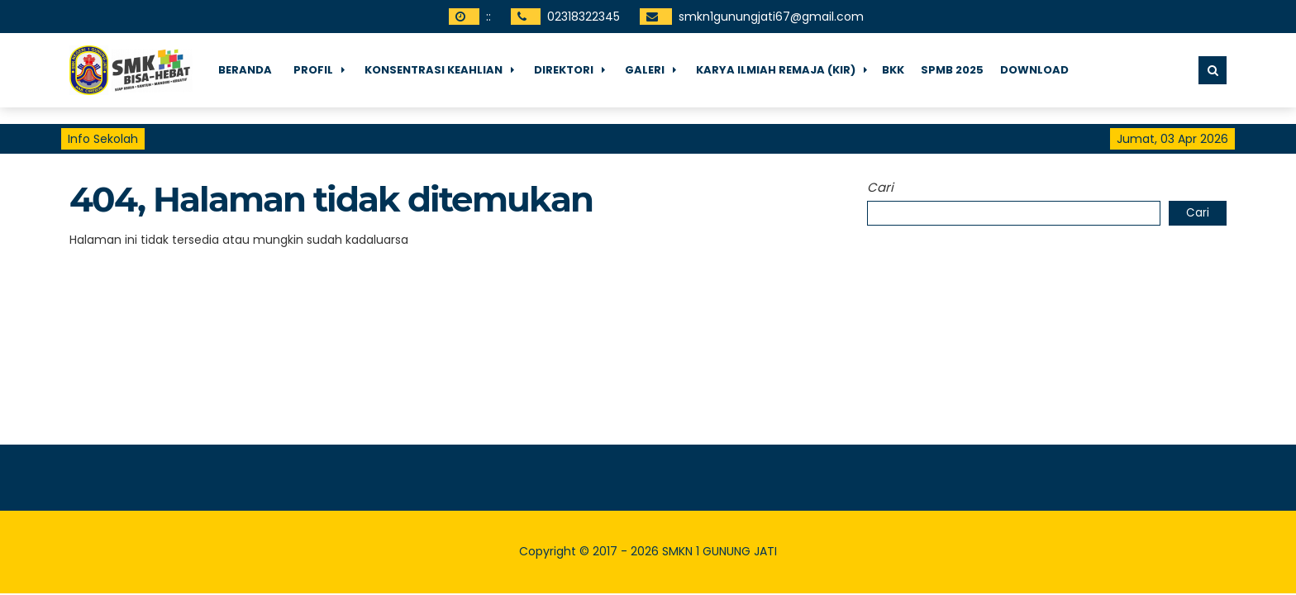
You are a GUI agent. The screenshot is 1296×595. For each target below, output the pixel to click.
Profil (313, 70)
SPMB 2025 (952, 70)
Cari (880, 187)
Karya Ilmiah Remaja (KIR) (775, 70)
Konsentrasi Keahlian (433, 70)
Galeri (645, 70)
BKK (893, 70)
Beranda (245, 70)
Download (1034, 70)
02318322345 (583, 16)
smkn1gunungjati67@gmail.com (771, 16)
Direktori (563, 70)
